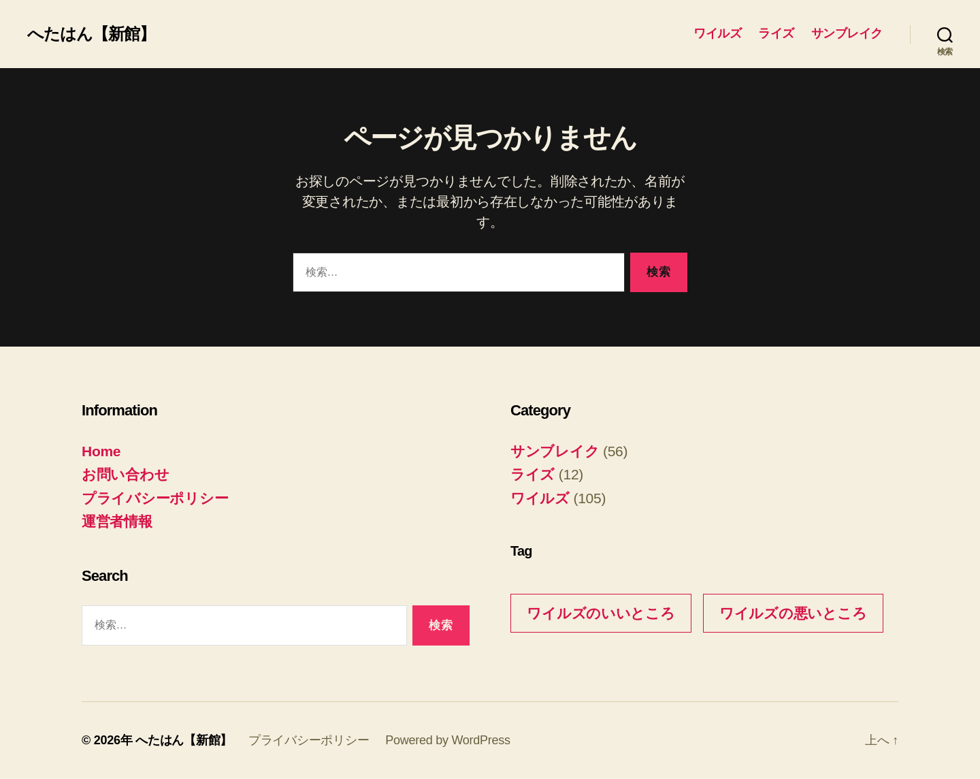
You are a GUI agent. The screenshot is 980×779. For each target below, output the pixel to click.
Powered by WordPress (447, 740)
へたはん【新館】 (91, 34)
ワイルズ (717, 33)
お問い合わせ (125, 474)
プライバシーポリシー (155, 498)
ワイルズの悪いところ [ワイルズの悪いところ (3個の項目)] (792, 613)
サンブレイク (847, 33)
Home (101, 451)
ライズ (776, 33)
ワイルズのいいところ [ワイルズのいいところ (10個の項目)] (600, 613)
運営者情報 (117, 521)
